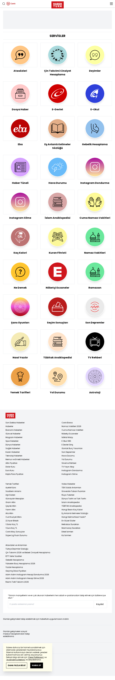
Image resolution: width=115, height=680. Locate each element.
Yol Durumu (67, 459)
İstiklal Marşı (67, 437)
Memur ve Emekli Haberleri (17, 459)
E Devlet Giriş (67, 444)
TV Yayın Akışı (68, 466)
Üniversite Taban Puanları (73, 491)
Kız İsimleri (66, 535)
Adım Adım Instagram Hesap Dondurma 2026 (27, 574)
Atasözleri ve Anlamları (16, 545)
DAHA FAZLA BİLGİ (16, 665)
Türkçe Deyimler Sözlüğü (17, 549)
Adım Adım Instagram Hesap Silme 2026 (25, 578)
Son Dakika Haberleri (15, 422)
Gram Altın (11, 502)
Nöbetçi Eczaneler (70, 433)
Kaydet (100, 604)
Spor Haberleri (12, 441)
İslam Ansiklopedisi (71, 502)
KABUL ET (36, 665)
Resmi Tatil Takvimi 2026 (17, 582)
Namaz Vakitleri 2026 (71, 426)
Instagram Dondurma (72, 470)
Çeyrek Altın (11, 506)
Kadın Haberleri (13, 452)
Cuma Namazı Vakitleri (72, 430)
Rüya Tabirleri (68, 495)
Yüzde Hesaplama (14, 567)
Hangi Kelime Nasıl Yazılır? (74, 517)
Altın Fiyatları (11, 463)
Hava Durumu (68, 455)
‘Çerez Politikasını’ (36, 657)
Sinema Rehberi (69, 463)
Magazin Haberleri (14, 437)
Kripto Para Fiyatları (14, 474)
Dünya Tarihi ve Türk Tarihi (74, 498)
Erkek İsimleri (67, 531)
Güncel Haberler (13, 433)
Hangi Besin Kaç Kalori (72, 509)
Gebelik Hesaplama (15, 560)
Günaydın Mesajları (15, 498)
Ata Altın (9, 513)
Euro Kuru (10, 470)
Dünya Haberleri (13, 444)
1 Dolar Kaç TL (12, 524)
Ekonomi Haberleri (14, 430)
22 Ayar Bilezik (12, 520)
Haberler (9, 426)
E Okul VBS (66, 441)
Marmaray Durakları (71, 528)
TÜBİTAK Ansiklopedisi (72, 506)
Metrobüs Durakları (70, 524)
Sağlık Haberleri (13, 448)
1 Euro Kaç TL (11, 528)
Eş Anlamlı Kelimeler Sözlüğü (75, 513)
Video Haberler (68, 484)
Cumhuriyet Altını (13, 517)
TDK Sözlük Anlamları (71, 487)
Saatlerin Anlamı (13, 491)
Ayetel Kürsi (11, 487)
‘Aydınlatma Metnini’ (15, 659)
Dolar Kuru (10, 466)
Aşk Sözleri (10, 495)
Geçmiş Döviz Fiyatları (16, 571)
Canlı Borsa (67, 422)
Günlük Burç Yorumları (72, 448)
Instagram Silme (69, 474)
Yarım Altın (11, 509)
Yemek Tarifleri (12, 484)
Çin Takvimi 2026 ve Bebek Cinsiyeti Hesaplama (28, 552)
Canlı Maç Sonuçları (15, 531)
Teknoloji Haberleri (14, 455)
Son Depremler (68, 452)
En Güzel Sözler (68, 520)
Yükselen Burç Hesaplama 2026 (20, 563)
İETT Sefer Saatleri (14, 556)
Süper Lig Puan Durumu (16, 535)
